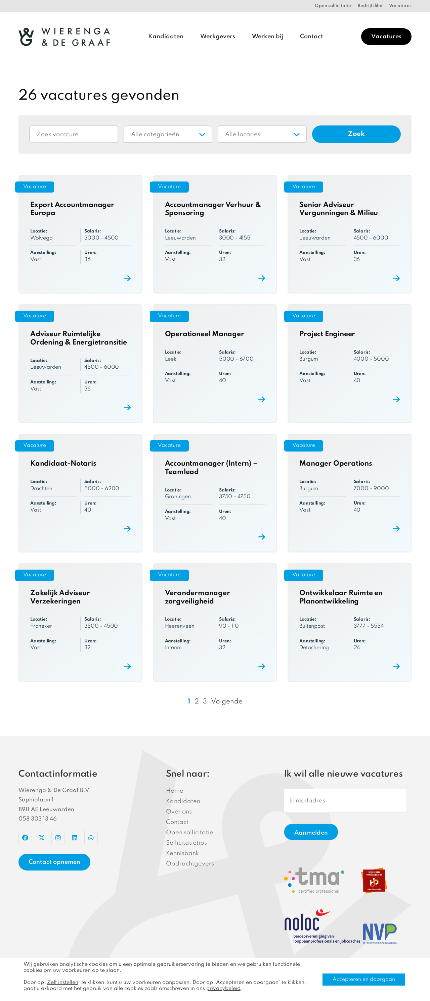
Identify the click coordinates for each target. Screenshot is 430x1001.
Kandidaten (165, 36)
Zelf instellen (62, 982)
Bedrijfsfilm (370, 6)
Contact (311, 36)
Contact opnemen (54, 862)
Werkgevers (217, 36)
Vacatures (400, 6)
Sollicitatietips (186, 843)
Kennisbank (182, 853)
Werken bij (267, 36)
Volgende (227, 701)
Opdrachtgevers (190, 864)
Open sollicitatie (333, 6)
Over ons (179, 812)
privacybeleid (223, 988)
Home (174, 791)
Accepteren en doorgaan (364, 979)
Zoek (356, 134)
